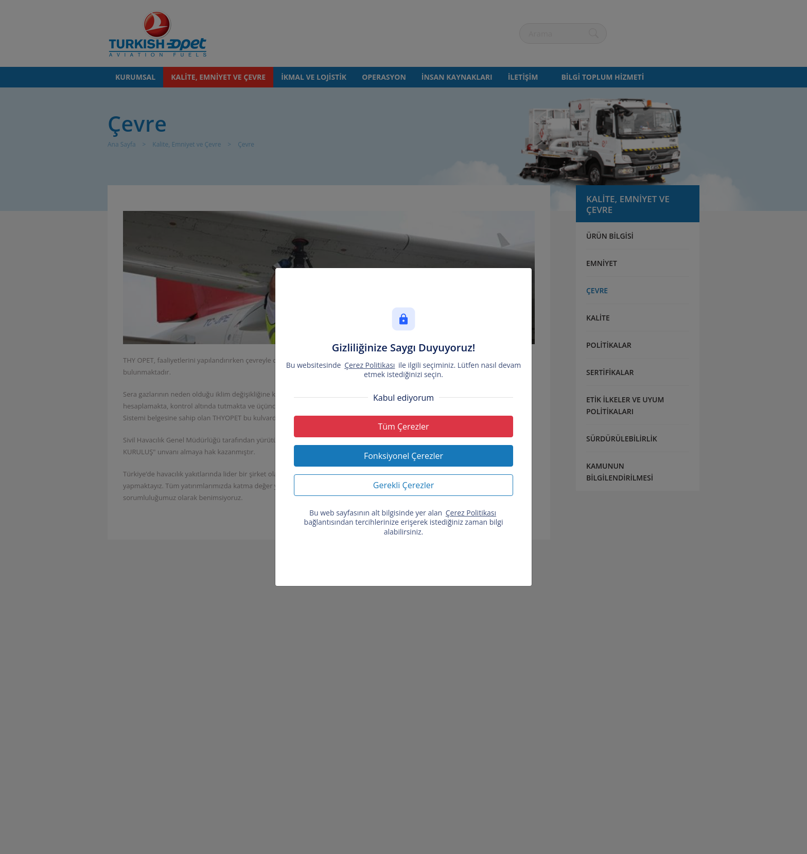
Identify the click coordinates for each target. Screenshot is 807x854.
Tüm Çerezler (403, 426)
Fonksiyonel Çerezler (403, 455)
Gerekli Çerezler (403, 485)
